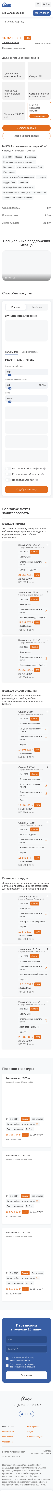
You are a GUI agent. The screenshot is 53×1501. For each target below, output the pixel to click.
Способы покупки (35, 1437)
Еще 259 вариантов (34, 108)
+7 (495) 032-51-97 (26, 1405)
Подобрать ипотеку (26, 489)
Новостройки (8, 1426)
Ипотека (15, 307)
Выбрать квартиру (14, 21)
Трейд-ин (37, 307)
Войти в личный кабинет (13, 1452)
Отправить (26, 1375)
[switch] (25, 468)
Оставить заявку (27, 128)
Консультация (42, 13)
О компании (7, 1442)
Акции (30, 1431)
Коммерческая (34, 1426)
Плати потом (8, 1431)
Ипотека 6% (7, 1437)
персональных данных (20, 1360)
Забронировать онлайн (26, 136)
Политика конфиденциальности (41, 1452)
